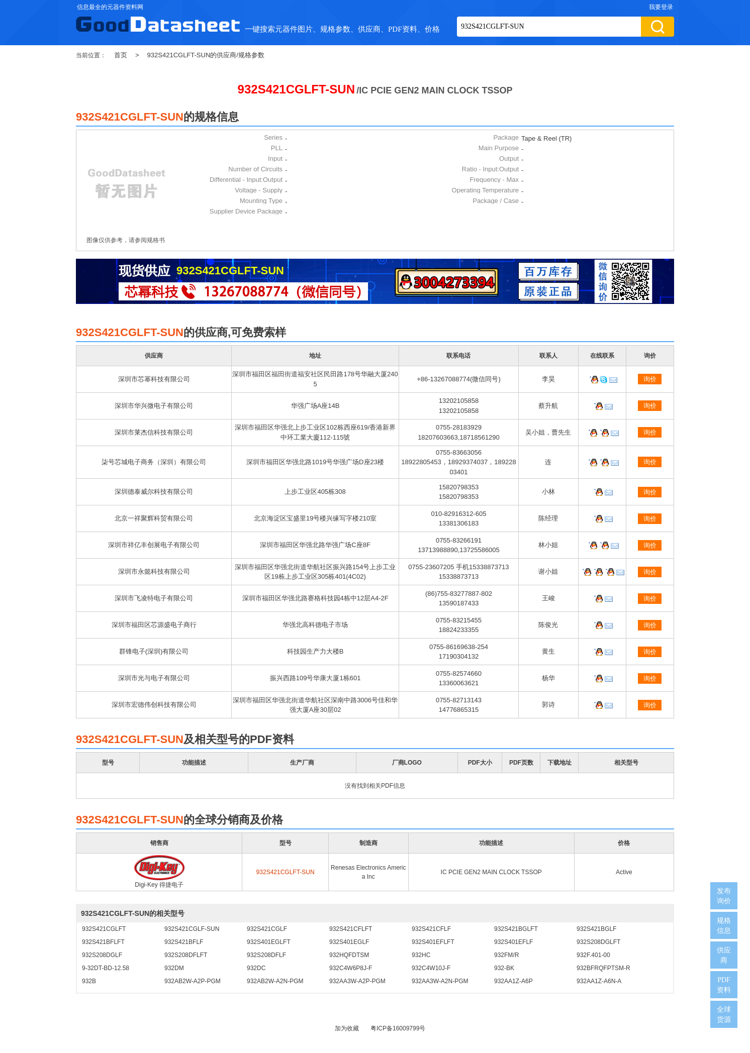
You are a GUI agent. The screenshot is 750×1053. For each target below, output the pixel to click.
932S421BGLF (596, 928)
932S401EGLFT (269, 941)
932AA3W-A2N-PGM (440, 981)
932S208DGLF (102, 955)
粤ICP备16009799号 (397, 1028)
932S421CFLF (431, 928)
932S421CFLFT (350, 928)
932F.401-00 (593, 955)
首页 (120, 55)
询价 (650, 379)
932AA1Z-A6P (513, 981)
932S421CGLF (267, 928)
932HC (421, 955)
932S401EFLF (513, 941)
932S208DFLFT (185, 955)
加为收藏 (347, 1028)
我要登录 (661, 7)
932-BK (504, 968)
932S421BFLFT (103, 941)
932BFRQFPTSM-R (603, 968)
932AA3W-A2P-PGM (357, 981)
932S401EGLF (349, 941)
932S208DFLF (266, 955)
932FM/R (506, 955)
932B (89, 981)
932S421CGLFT (104, 928)
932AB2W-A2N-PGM (275, 981)
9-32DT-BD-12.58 (105, 968)
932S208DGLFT (598, 941)
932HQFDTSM (349, 955)
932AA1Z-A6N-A (599, 981)
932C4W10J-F (431, 968)
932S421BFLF (183, 941)
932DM (174, 968)
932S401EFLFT (433, 941)
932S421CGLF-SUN (191, 928)
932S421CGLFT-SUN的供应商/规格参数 (205, 55)
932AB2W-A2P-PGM (192, 981)
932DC (256, 968)
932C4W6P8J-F (350, 968)
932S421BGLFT (516, 928)
